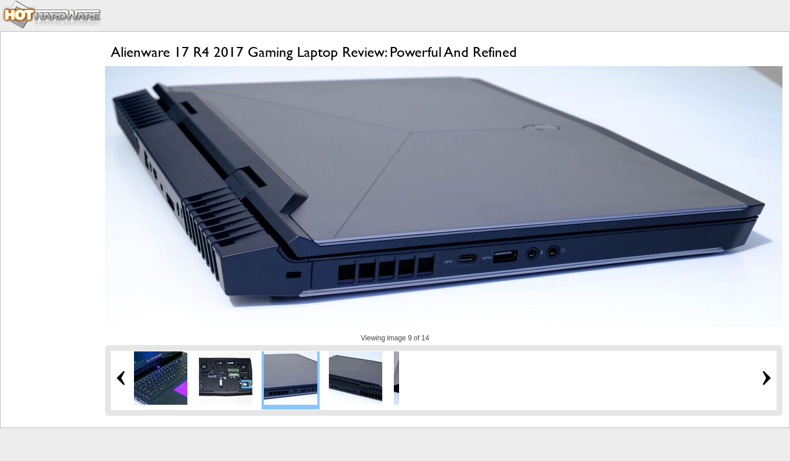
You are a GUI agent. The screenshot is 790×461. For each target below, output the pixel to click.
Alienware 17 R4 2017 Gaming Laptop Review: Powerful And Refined (314, 51)
